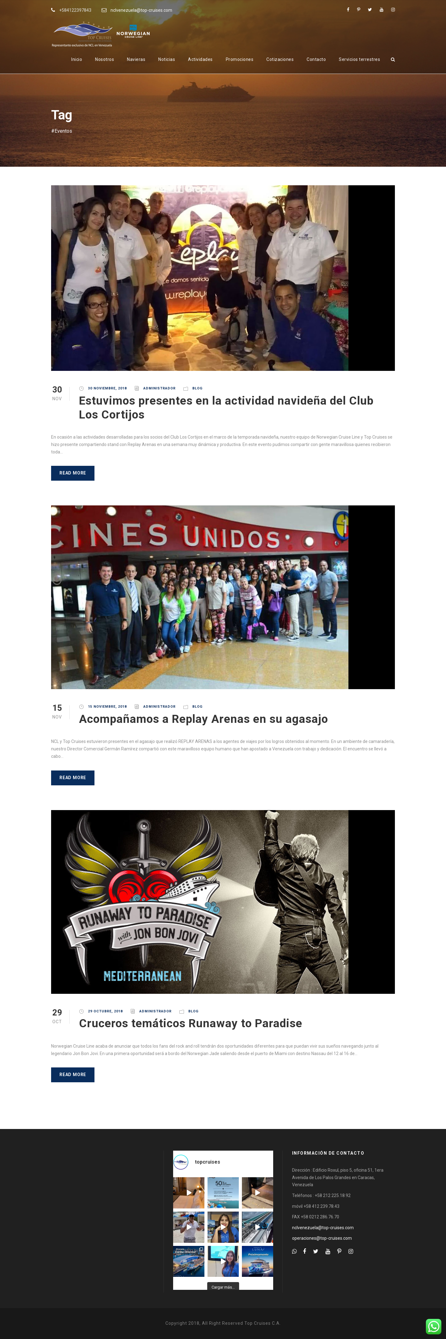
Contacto (316, 59)
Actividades (200, 59)
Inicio (76, 59)
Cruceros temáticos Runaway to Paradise (190, 1023)
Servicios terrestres (359, 59)
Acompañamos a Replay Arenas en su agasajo (203, 719)
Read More (72, 472)
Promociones (240, 59)
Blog (197, 388)
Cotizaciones (280, 59)
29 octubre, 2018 (105, 1011)
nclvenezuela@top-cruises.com (141, 10)
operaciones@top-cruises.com (322, 1238)
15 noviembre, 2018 (107, 707)
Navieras (136, 59)
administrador (159, 388)
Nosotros (104, 59)
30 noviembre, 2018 (107, 388)
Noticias (166, 59)
